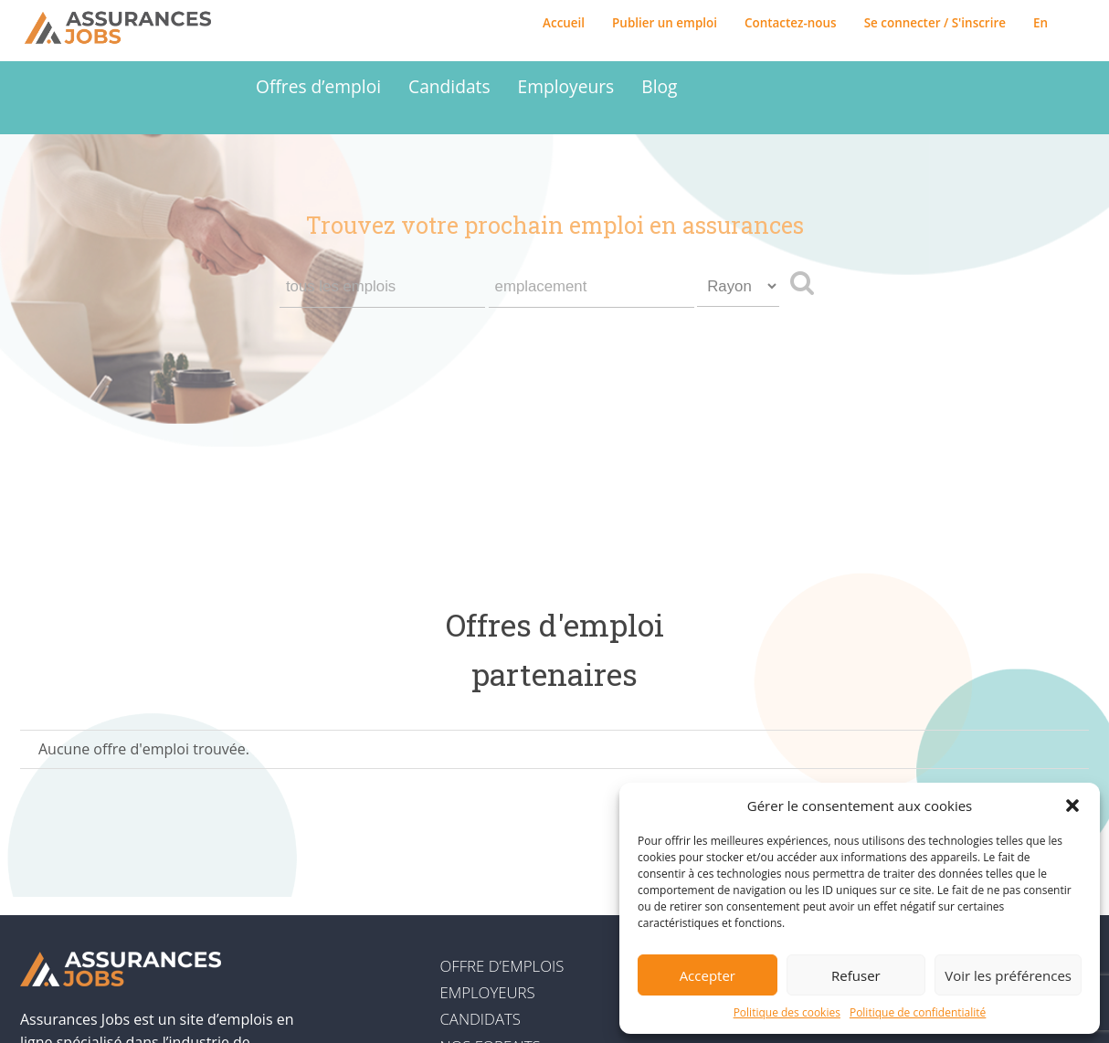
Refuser (856, 975)
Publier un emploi (664, 23)
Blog (659, 86)
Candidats (449, 86)
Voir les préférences (1008, 975)
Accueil (564, 23)
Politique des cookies (787, 1012)
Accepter (707, 975)
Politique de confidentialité (918, 1012)
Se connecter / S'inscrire (935, 23)
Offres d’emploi (318, 86)
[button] (1072, 805)
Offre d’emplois (501, 965)
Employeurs (566, 86)
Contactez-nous (791, 23)
